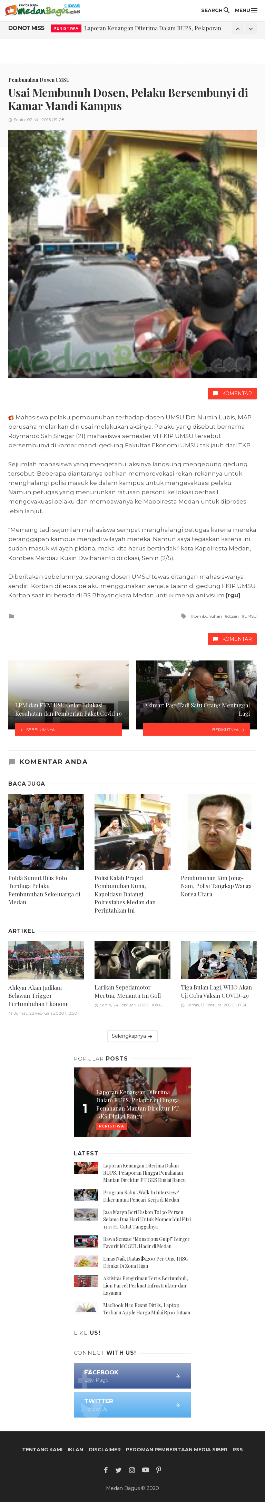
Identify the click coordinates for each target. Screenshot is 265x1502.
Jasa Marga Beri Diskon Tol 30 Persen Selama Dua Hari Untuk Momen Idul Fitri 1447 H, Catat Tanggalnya (147, 1219)
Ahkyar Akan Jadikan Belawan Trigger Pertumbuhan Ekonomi (38, 995)
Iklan (75, 1449)
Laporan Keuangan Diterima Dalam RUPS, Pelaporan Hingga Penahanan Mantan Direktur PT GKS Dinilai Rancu (144, 1172)
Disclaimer (105, 1449)
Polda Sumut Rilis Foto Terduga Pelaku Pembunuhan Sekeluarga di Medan (44, 890)
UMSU (250, 616)
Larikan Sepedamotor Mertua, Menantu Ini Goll (128, 991)
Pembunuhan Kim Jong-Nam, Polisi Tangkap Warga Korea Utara (216, 886)
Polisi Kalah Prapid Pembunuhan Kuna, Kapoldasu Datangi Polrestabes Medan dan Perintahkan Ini (125, 894)
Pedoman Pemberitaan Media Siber (176, 1449)
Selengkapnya (132, 1036)
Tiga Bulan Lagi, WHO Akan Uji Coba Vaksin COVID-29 (216, 991)
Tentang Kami (42, 1449)
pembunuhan (208, 616)
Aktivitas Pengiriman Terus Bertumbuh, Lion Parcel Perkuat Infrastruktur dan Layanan (145, 1285)
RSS (238, 1449)
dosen (233, 616)
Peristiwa (66, 28)
